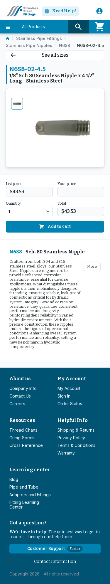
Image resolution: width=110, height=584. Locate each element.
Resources (22, 420)
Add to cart (55, 226)
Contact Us (20, 395)
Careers (17, 403)
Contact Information (55, 561)
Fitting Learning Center (24, 504)
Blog (13, 479)
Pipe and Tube (23, 486)
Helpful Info (72, 420)
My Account (71, 378)
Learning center (29, 469)
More (92, 266)
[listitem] (7, 38)
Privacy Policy (71, 437)
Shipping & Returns (76, 430)
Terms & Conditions (76, 445)
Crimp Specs (21, 437)
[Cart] (99, 26)
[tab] (17, 104)
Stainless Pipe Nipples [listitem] (29, 45)
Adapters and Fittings (30, 494)
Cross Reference (26, 445)
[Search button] (78, 26)
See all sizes (39, 55)
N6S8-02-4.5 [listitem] (90, 45)
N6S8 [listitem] (64, 45)
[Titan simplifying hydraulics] (19, 11)
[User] (99, 11)
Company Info (23, 388)
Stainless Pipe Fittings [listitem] (39, 38)
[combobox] (24, 211)
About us (20, 378)
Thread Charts (23, 430)
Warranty (66, 452)
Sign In (64, 395)
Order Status (69, 403)
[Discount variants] (48, 211)
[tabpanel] (62, 128)
